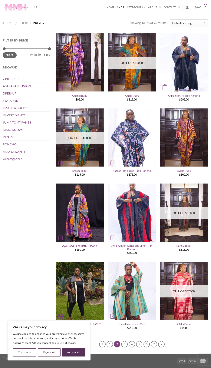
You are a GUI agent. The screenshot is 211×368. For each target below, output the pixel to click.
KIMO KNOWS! (13, 129)
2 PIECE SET (11, 79)
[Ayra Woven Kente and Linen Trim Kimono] (132, 213)
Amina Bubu (132, 95)
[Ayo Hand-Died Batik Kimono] (80, 213)
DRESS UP (9, 93)
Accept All (73, 352)
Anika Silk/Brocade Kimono (184, 95)
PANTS (8, 137)
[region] (49, 340)
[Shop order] (189, 23)
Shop (120, 7)
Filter (10, 55)
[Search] (36, 7)
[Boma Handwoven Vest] (132, 291)
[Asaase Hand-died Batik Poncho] (132, 137)
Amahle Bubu (79, 95)
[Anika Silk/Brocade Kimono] (184, 62)
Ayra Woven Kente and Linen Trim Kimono (131, 247)
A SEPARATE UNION (17, 86)
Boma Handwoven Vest (132, 324)
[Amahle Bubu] (80, 62)
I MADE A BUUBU (15, 108)
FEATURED (10, 100)
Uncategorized (12, 159)
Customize (24, 352)
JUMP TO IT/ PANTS (17, 122)
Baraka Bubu (183, 245)
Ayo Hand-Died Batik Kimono (79, 245)
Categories (136, 7)
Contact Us (171, 7)
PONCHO (10, 144)
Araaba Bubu (79, 170)
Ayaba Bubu (184, 170)
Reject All (49, 352)
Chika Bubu (184, 324)
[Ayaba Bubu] (184, 137)
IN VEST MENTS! (14, 115)
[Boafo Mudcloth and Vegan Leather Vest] (80, 291)
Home (110, 7)
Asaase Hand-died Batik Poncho (132, 170)
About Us (154, 7)
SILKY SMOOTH (14, 151)
